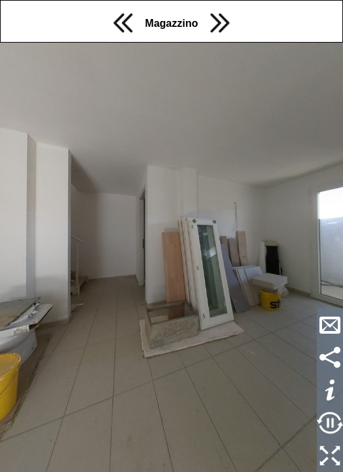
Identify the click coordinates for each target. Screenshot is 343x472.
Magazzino (171, 23)
